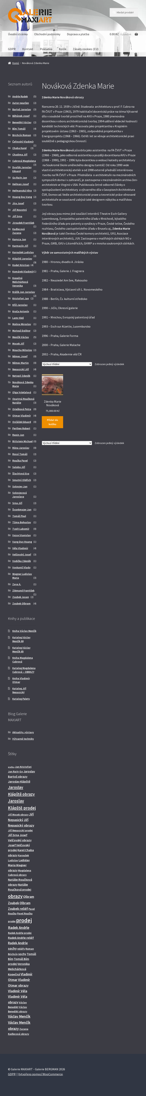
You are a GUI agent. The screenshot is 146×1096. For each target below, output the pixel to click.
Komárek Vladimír (22, 271)
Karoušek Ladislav (23, 252)
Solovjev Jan (19, 486)
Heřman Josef (20, 184)
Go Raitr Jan (19, 177)
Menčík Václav (20, 337)
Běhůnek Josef (21, 116)
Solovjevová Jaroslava (19, 494)
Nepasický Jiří (20, 369)
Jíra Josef (18, 203)
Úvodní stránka (18, 34)
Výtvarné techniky (23, 738)
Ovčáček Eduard (21, 422)
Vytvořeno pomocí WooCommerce (40, 1074)
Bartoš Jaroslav (21, 109)
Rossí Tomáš (19, 454)
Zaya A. (16, 584)
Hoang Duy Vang (22, 197)
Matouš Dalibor (21, 330)
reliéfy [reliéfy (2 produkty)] (21, 948)
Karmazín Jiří (20, 246)
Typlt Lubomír (20, 528)
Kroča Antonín (20, 311)
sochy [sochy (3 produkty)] (22, 954)
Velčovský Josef (21, 554)
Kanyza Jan (19, 239)
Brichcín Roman (21, 135)
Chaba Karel (19, 148)
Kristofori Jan (20, 298)
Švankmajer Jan (21, 509)
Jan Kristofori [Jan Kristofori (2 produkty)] (23, 766)
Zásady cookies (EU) (85, 49)
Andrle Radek (20, 96)
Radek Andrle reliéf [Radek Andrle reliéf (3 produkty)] (21, 938)
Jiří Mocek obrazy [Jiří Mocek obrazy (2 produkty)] (18, 814)
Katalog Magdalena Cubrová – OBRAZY (24, 670)
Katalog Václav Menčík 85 (21, 649)
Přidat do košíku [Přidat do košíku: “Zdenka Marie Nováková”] (52, 422)
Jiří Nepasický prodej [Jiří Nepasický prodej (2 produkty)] (20, 830)
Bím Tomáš (18, 128)
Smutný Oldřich (21, 480)
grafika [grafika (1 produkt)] (11, 767)
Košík (62, 49)
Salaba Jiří (18, 467)
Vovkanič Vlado (21, 567)
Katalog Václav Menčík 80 (21, 639)
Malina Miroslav (21, 324)
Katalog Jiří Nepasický (19, 690)
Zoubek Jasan (20, 597)
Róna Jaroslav (20, 447)
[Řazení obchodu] (67, 364)
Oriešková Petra (21, 409)
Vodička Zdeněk (21, 561)
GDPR (12, 49)
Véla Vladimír (20, 548)
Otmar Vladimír (21, 415)
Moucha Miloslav (22, 350)
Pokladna (46, 49)
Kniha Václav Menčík (24, 631)
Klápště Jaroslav (22, 258)
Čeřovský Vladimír (23, 141)
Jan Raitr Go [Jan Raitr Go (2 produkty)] (15, 771)
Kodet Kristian (20, 265)
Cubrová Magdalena (24, 161)
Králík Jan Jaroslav (23, 292)
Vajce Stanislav (21, 535)
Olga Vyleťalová (21, 392)
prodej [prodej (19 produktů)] (24, 920)
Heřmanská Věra (22, 190)
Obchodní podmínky (47, 34)
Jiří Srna (17, 216)
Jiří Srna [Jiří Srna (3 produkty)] (13, 835)
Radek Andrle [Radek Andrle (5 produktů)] (18, 927)
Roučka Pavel (20, 460)
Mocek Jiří (18, 343)
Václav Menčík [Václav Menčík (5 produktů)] (19, 1016)
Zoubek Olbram (21, 603)
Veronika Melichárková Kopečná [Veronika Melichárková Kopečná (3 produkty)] (19, 969)
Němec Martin (20, 363)
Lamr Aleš (18, 318)
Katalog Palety (21, 698)
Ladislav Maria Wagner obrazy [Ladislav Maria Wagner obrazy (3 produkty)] (19, 865)
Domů (15, 63)
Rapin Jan (18, 435)
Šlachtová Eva (20, 473)
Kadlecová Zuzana (18, 231)
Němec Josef (20, 356)
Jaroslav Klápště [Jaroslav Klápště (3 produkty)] (19, 781)
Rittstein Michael (22, 441)
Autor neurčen (20, 103)
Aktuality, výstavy (23, 732)
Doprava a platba (78, 34)
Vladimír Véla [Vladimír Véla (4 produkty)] (17, 991)
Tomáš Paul (19, 516)
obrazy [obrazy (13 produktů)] (15, 896)
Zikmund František (23, 590)
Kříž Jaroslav (20, 305)
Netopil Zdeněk (21, 375)
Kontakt (27, 49)
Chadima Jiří (19, 154)
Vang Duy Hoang (22, 541)
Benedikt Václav (21, 122)
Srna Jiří (17, 503)
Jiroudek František (23, 222)
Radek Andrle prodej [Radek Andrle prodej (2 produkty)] (20, 933)
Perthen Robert (21, 428)
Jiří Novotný (19, 210)
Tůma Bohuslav (21, 522)
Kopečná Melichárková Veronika (20, 281)
